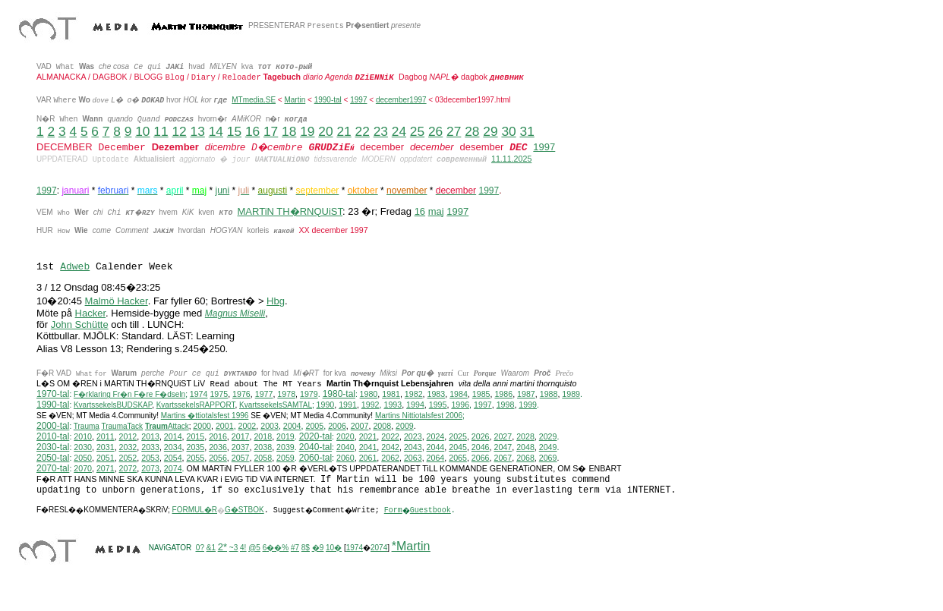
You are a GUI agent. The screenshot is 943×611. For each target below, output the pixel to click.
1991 (348, 404)
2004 (292, 425)
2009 (405, 425)
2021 (368, 436)
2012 (128, 436)
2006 (337, 425)
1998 (506, 404)
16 (252, 131)
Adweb (75, 266)
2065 (458, 457)
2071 (105, 468)
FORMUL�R (194, 509)
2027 (503, 436)
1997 (358, 100)
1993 (392, 404)
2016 (218, 436)
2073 (150, 468)
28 (472, 131)
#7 (295, 547)
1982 (414, 393)
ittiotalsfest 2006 (418, 415)
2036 (218, 447)
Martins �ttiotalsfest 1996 (205, 415)
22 (362, 131)
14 (216, 131)
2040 (345, 447)
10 (142, 131)
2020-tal (315, 436)
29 (490, 131)
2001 (225, 425)
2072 (128, 468)
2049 (548, 447)
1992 (370, 404)
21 (343, 131)
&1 (211, 547)
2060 (345, 457)
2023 (413, 436)
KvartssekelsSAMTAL (275, 405)
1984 (458, 393)
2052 (128, 457)
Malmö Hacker (116, 301)
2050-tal (52, 457)
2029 (548, 436)
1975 (219, 393)
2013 (150, 436)
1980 (369, 393)
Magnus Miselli (235, 313)
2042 (390, 447)
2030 (83, 447)
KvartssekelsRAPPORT (195, 405)
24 (399, 131)
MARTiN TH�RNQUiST (290, 211)
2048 (525, 447)
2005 (314, 425)
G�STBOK (244, 509)
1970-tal (52, 394)
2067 (503, 457)
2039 (285, 447)
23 (381, 131)
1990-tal (328, 100)
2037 (241, 447)
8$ (305, 547)
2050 (83, 457)
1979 (309, 393)
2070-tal (52, 468)
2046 (481, 447)
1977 (264, 393)
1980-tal (339, 394)
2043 (413, 447)
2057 (241, 457)
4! (243, 547)
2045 (458, 447)
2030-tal (52, 447)
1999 (528, 404)
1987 (526, 393)
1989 (571, 393)
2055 (196, 457)
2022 (390, 436)
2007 (360, 425)
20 (325, 131)
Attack (167, 426)
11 (160, 131)
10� (334, 547)
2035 (196, 447)
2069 (548, 457)
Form (393, 510)
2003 (269, 425)
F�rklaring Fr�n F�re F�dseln (129, 394)
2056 (218, 457)
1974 (199, 393)
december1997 (401, 100)
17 (270, 131)
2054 (173, 457)
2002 (247, 425)
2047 (503, 447)
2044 (436, 447)
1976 (241, 393)
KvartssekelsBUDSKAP (113, 405)
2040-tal (315, 447)
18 (289, 131)
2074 (173, 468)
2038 (263, 447)
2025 (458, 436)
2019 (285, 436)
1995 (438, 404)
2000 (202, 425)
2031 (105, 447)
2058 (263, 457)
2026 (481, 436)
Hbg (275, 301)
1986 (503, 393)
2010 (83, 436)
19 (307, 131)
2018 (263, 436)
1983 (436, 393)
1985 (481, 393)
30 (508, 131)
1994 (415, 404)
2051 (105, 457)
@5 (254, 547)
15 (234, 131)
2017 (241, 436)
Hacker (90, 313)
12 (179, 131)
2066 (481, 457)
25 (417, 131)
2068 (525, 457)
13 (198, 131)
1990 (326, 404)
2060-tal (315, 457)
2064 (436, 457)
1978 (286, 393)
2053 (150, 457)
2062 (390, 457)
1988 (549, 393)
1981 (391, 393)
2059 (285, 457)
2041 (368, 447)
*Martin (411, 546)
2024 (436, 436)
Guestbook (430, 510)
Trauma (86, 426)
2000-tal (52, 425)
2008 (382, 425)
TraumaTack (122, 426)
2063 (413, 457)
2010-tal (52, 436)
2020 (345, 436)
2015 (196, 436)
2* (222, 547)
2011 (105, 436)
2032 (128, 447)
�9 (318, 547)
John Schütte (80, 324)
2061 (368, 457)
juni (223, 190)
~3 (233, 547)
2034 (173, 447)
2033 (150, 447)
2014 (173, 436)
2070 (83, 468)
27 (453, 131)
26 (435, 131)
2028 (525, 436)
